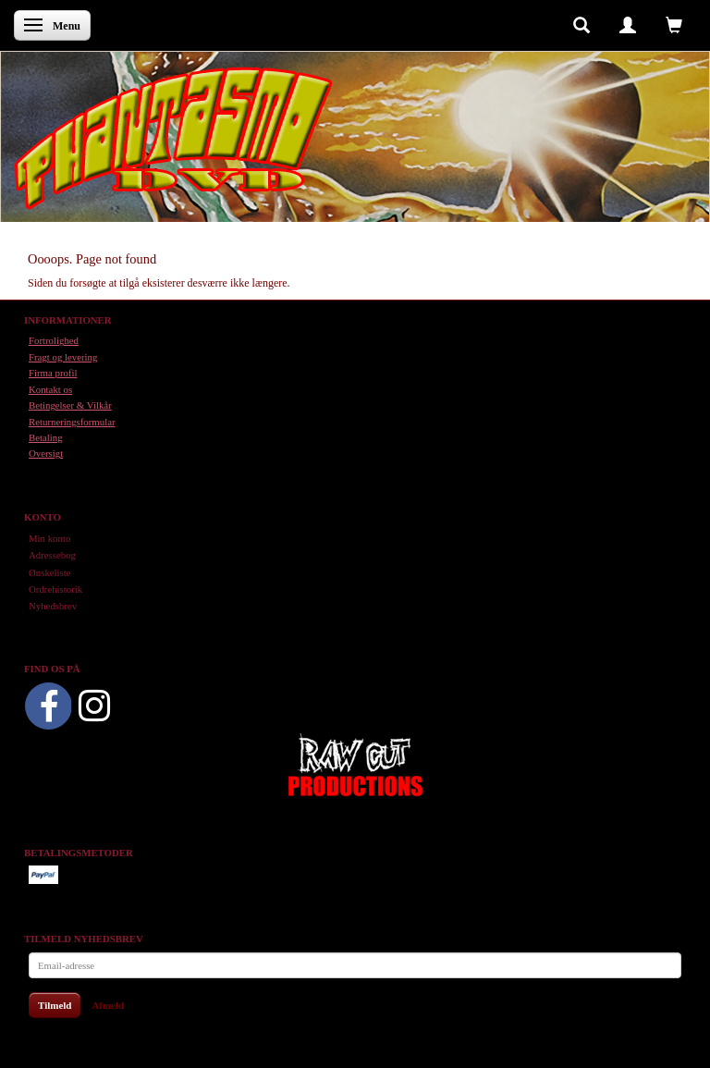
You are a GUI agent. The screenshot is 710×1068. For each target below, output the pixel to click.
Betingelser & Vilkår (70, 405)
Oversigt (46, 453)
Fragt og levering (63, 356)
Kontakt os (50, 389)
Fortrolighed (54, 340)
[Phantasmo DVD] (174, 137)
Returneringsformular (72, 421)
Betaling (46, 437)
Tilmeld (54, 1005)
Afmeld (108, 1005)
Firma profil (53, 372)
